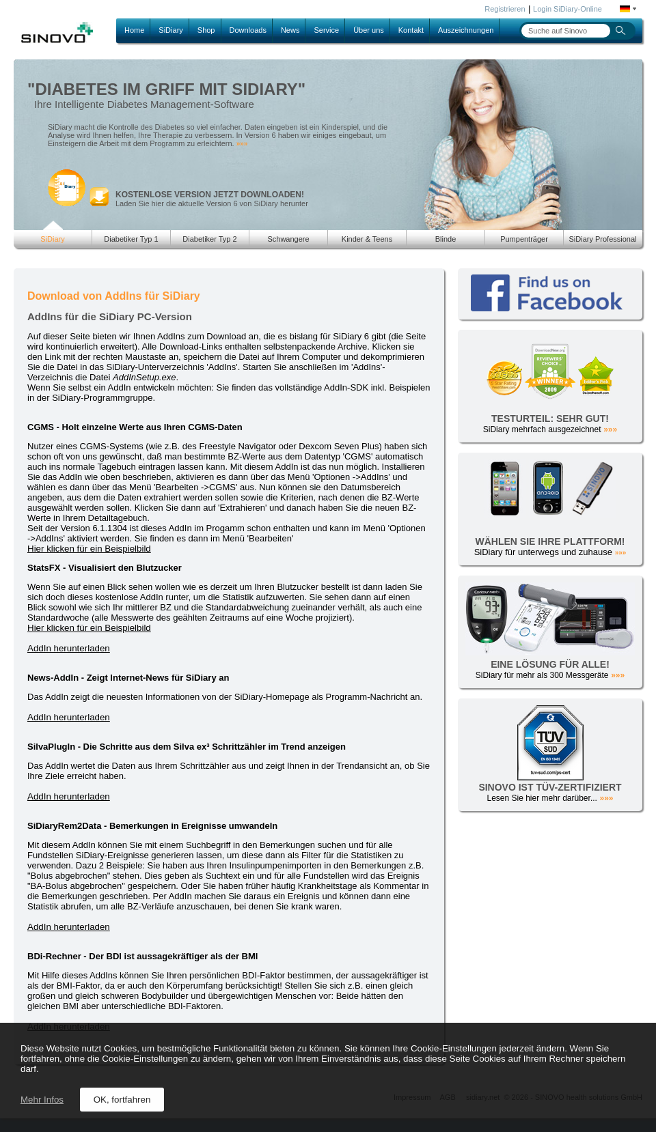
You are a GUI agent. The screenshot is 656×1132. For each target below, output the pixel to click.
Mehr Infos (42, 1099)
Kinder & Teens (367, 239)
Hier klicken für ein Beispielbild (89, 548)
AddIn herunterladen (68, 648)
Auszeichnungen (465, 30)
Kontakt (411, 30)
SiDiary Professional (602, 239)
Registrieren (504, 9)
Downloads (248, 30)
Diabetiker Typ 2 (209, 239)
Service (326, 30)
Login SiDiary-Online (567, 9)
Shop (206, 30)
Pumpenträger (524, 239)
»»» (242, 143)
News (290, 30)
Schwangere (288, 239)
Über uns (368, 30)
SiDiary (170, 30)
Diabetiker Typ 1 (131, 239)
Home (134, 30)
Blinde (445, 239)
